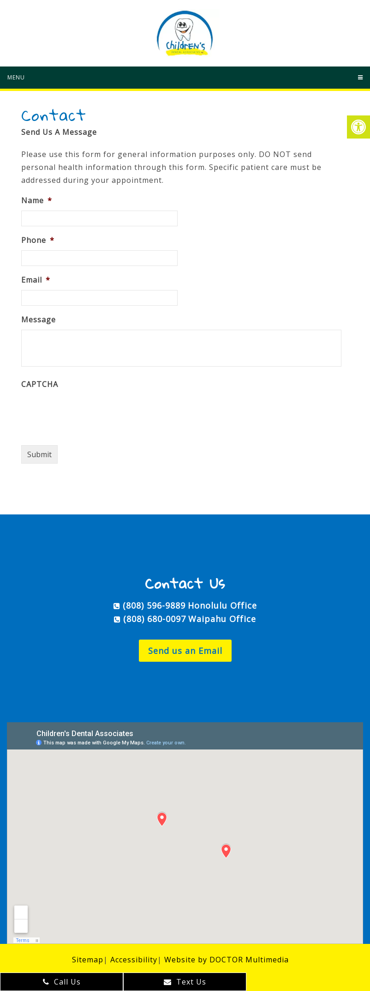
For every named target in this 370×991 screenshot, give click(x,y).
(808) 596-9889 (154, 605)
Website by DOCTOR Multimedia (226, 960)
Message (38, 320)
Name (36, 200)
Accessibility (133, 960)
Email (35, 280)
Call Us (62, 982)
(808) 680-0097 (154, 618)
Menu (16, 77)
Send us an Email (185, 650)
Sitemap (87, 960)
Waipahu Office (222, 618)
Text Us (185, 982)
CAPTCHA (39, 384)
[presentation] (91, 412)
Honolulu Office (222, 605)
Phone (37, 240)
